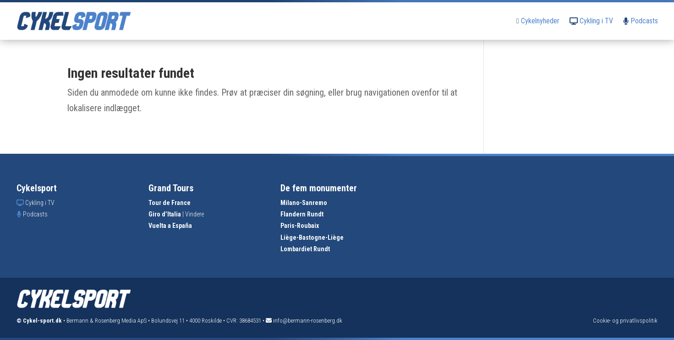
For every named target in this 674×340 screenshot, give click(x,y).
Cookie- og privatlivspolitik (625, 320)
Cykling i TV (591, 20)
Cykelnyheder (537, 20)
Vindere (194, 214)
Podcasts (640, 20)
